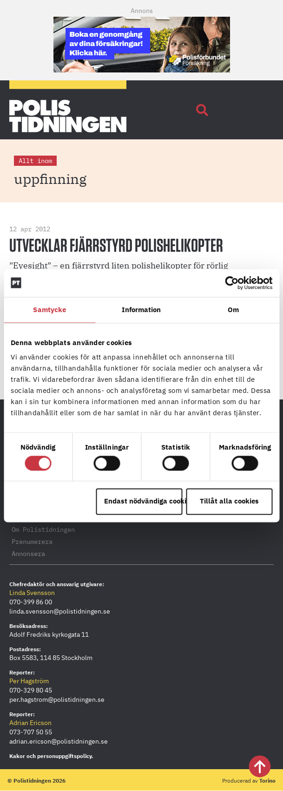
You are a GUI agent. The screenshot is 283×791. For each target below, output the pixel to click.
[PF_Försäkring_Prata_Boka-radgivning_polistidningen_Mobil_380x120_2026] (141, 69)
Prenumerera (32, 541)
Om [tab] (233, 309)
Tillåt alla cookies (229, 501)
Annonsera (28, 553)
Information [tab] (141, 309)
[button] (202, 110)
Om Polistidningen (43, 529)
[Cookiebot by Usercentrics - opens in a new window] (231, 283)
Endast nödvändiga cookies (143, 501)
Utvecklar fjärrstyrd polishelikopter (116, 246)
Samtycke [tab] (49, 309)
